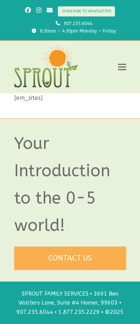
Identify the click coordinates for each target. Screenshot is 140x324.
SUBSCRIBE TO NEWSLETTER (86, 11)
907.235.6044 (78, 23)
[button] (122, 67)
